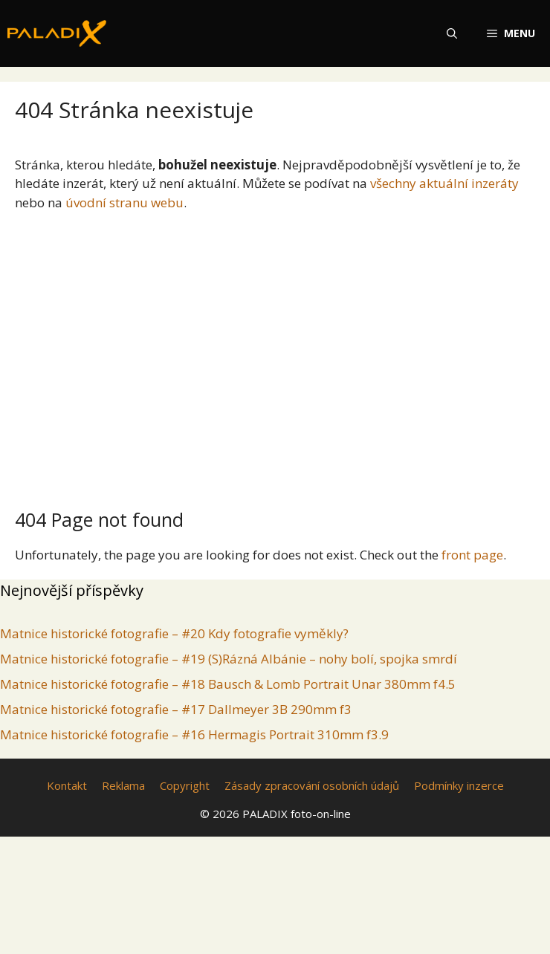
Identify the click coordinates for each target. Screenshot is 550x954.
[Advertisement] (275, 354)
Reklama (123, 785)
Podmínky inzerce (459, 785)
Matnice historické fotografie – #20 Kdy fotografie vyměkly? (174, 633)
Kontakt (67, 785)
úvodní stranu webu (124, 202)
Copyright (185, 785)
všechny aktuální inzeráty (444, 183)
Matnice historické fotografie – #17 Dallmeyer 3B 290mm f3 (176, 709)
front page (472, 554)
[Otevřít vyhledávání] (452, 33)
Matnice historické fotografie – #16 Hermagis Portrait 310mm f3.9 (194, 734)
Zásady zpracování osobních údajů (311, 785)
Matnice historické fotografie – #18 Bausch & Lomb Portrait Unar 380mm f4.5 (228, 683)
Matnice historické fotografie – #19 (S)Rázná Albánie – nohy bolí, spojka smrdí (228, 658)
